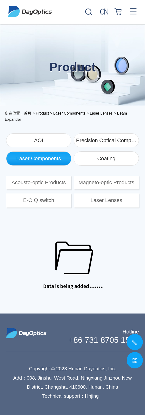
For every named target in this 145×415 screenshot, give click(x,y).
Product (42, 113)
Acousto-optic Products (38, 182)
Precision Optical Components (107, 140)
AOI (38, 140)
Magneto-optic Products (106, 182)
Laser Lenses (101, 113)
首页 (27, 113)
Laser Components (69, 113)
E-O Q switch (38, 200)
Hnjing (92, 396)
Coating (106, 158)
